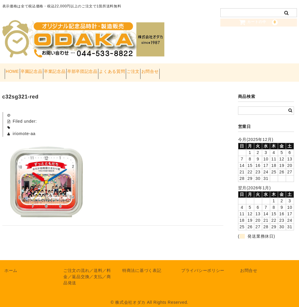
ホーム (10, 264)
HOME (15, 69)
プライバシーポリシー (202, 264)
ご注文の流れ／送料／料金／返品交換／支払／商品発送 (87, 270)
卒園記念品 (44, 69)
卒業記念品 (78, 69)
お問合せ (215, 69)
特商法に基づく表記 (141, 264)
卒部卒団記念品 (116, 69)
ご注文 (187, 69)
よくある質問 (156, 69)
